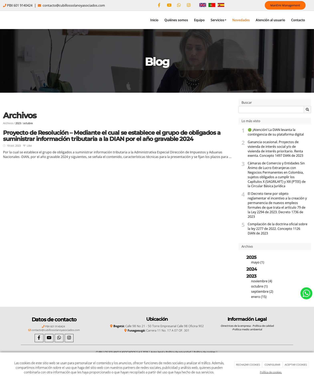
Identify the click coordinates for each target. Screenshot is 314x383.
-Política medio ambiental (247, 329)
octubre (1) (259, 286)
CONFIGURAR (272, 364)
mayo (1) (257, 262)
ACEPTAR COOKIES (296, 364)
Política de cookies (204, 352)
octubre (28, 123)
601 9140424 (22, 5)
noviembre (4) (261, 281)
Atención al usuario (270, 20)
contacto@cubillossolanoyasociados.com (73, 5)
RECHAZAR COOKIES (248, 364)
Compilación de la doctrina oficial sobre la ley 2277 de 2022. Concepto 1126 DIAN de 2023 (277, 228)
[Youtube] (169, 5)
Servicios (218, 20)
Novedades (241, 20)
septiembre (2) (262, 291)
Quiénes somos (176, 20)
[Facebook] (159, 5)
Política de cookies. (271, 372)
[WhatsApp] (179, 5)
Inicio (154, 20)
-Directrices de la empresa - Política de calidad (247, 326)
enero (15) (259, 297)
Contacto (298, 20)
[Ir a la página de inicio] (2, 20)
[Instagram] (188, 5)
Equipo (199, 20)
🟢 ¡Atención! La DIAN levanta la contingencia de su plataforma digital (276, 132)
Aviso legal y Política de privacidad (171, 352)
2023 (18, 123)
